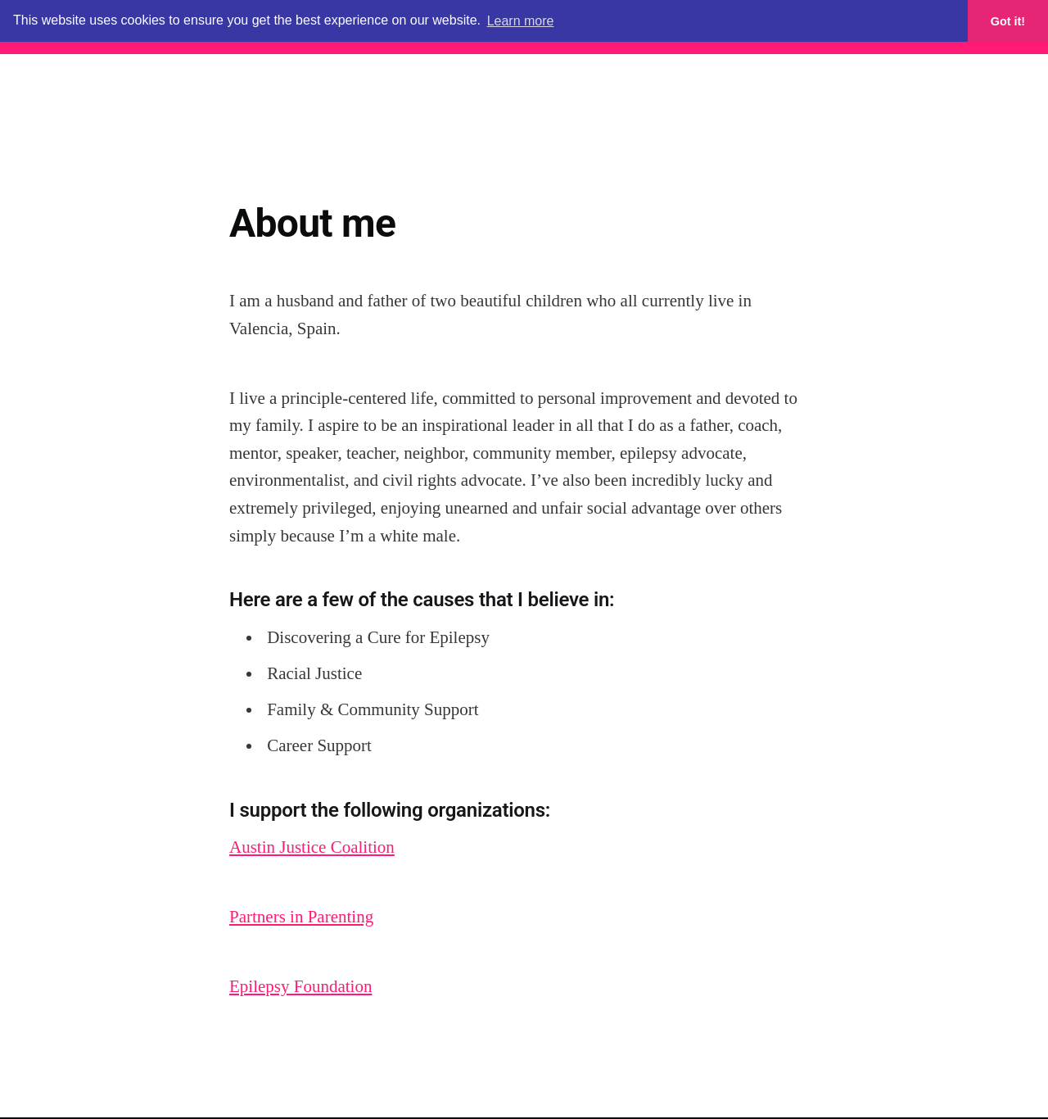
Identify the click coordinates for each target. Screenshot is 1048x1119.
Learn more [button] (520, 21)
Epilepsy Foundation (300, 986)
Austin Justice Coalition (312, 847)
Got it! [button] (1008, 21)
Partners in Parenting (301, 916)
